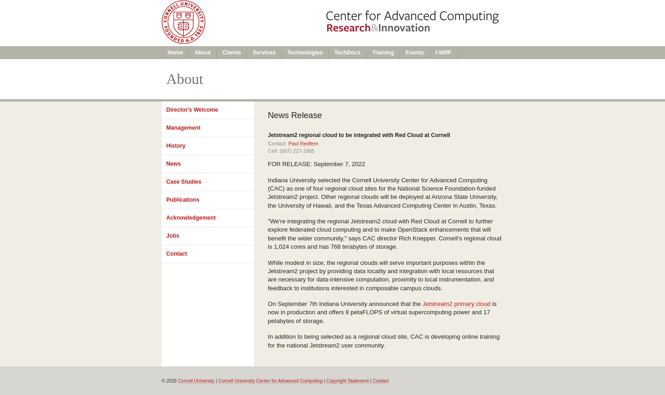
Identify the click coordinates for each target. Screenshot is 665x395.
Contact (176, 254)
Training (383, 52)
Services (264, 52)
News (173, 164)
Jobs (172, 236)
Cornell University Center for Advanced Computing (270, 380)
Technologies (305, 52)
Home (175, 52)
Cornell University (196, 380)
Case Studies (183, 182)
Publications (183, 200)
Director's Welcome (192, 110)
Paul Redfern (303, 143)
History (176, 146)
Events (414, 52)
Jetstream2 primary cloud (456, 303)
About (203, 52)
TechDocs (347, 52)
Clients (232, 52)
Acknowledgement (191, 218)
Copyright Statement (347, 380)
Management (183, 128)
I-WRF (443, 52)
